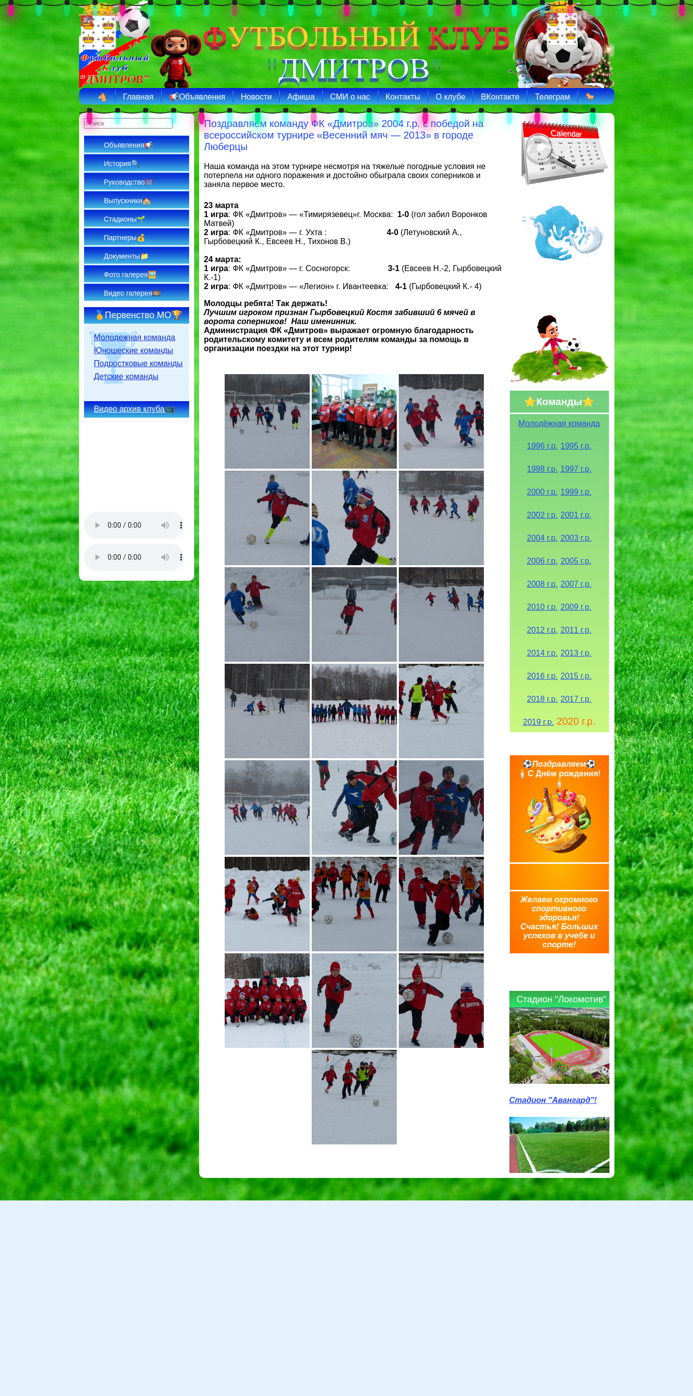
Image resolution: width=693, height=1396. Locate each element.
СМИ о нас (350, 97)
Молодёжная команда (559, 423)
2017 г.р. (575, 699)
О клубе (450, 97)
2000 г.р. (542, 492)
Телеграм (552, 97)
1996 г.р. (542, 446)
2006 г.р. (542, 561)
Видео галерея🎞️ (132, 293)
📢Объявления (197, 97)
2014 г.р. (542, 653)
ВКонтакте (500, 97)
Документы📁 (126, 256)
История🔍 (122, 164)
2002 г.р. (542, 515)
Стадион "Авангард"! (553, 1100)
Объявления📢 (128, 145)
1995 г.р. (575, 446)
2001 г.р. (575, 515)
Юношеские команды (134, 350)
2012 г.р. (542, 630)
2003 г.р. (575, 538)
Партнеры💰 (124, 238)
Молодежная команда (135, 337)
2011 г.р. (575, 630)
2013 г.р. (575, 653)
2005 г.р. (575, 561)
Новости (256, 97)
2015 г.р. (575, 676)
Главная (138, 97)
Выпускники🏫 (127, 201)
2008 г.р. (542, 584)
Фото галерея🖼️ (130, 275)
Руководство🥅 (129, 182)
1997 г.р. (575, 469)
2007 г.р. (575, 584)
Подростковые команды (138, 363)
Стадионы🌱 (125, 219)
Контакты (403, 97)
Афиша (301, 97)
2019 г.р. (538, 722)
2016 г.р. (542, 676)
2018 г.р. (542, 699)
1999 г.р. (575, 492)
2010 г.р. (542, 607)
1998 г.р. (542, 469)
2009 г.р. (575, 607)
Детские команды (126, 376)
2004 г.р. (542, 538)
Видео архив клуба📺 (134, 409)
